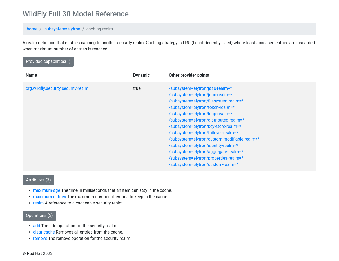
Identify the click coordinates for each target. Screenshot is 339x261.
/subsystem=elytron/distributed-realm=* (206, 120)
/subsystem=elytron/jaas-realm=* (200, 88)
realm (38, 203)
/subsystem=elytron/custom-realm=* (203, 164)
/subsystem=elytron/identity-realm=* (203, 145)
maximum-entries (49, 196)
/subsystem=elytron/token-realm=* (201, 107)
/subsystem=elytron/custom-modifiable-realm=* (214, 139)
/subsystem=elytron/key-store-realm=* (205, 126)
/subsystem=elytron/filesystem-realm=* (206, 101)
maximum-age (46, 190)
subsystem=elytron (62, 28)
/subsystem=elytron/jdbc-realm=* (200, 94)
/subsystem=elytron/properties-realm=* (206, 158)
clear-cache (44, 232)
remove (40, 238)
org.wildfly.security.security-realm (57, 88)
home (32, 28)
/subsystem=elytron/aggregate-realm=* (206, 151)
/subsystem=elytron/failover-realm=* (203, 132)
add (36, 225)
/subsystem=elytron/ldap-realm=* (200, 113)
